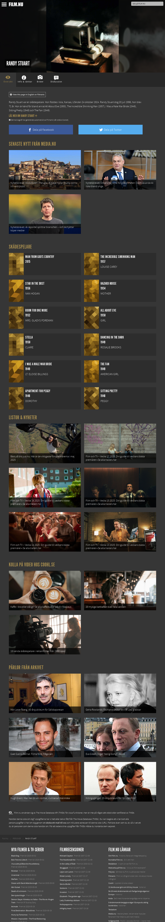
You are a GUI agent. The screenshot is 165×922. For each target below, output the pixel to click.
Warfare (14, 865)
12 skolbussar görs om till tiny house (123, 873)
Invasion (63, 878)
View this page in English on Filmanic (27, 94)
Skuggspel (64, 854)
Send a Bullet (65, 870)
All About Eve (52, 106)
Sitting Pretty (16, 110)
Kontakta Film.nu (115, 846)
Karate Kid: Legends (19, 916)
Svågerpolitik (113, 907)
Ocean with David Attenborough (24, 869)
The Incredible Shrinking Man (82, 106)
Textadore (112, 896)
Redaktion (112, 850)
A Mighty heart (65, 894)
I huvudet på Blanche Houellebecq (25, 850)
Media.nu (112, 900)
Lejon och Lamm (66, 858)
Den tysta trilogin (18, 881)
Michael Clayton (66, 842)
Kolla (110, 884)
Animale (14, 893)
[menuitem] (5, 824)
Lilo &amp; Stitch (18, 912)
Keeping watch (66, 866)
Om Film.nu (113, 842)
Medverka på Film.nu (117, 854)
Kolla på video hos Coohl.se (32, 558)
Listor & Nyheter (23, 415)
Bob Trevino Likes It (19, 846)
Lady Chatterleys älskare (70, 886)
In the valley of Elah (68, 850)
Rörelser (14, 857)
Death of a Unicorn (18, 877)
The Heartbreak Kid (67, 846)
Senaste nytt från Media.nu (32, 144)
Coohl (110, 869)
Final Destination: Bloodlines (23, 897)
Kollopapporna (66, 890)
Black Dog (15, 842)
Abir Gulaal (15, 873)
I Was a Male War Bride (117, 106)
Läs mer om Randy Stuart (23, 116)
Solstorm (63, 874)
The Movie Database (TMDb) (86, 805)
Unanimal (15, 861)
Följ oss (111, 858)
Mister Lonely (65, 862)
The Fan (38, 110)
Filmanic (111, 862)
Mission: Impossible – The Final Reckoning (28, 905)
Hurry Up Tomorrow (19, 901)
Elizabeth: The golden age (70, 882)
